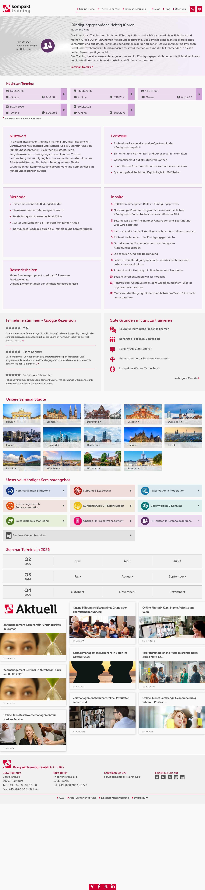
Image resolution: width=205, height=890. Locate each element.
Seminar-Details (82, 67)
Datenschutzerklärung (114, 797)
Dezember (177, 592)
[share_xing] (92, 887)
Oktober (77, 592)
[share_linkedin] (112, 887)
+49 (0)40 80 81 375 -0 (22, 785)
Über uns (179, 9)
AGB (61, 797)
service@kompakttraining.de (122, 776)
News (155, 9)
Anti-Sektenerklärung (81, 797)
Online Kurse (86, 9)
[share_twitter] (106, 887)
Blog (166, 9)
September (177, 576)
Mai (127, 561)
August (127, 576)
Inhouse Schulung (134, 9)
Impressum (140, 797)
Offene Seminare (108, 9)
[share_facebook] (99, 887)
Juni (177, 561)
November (127, 592)
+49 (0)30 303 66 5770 (72, 785)
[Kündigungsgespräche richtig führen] (192, 9)
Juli (77, 576)
